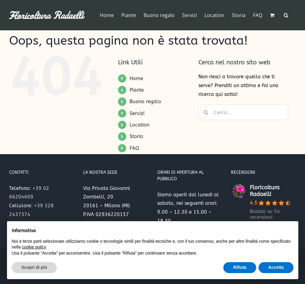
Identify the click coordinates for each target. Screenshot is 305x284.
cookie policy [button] (34, 247)
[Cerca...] (243, 112)
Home (136, 78)
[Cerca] (206, 112)
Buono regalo (145, 101)
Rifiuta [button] (239, 267)
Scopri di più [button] (34, 267)
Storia (136, 136)
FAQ (134, 148)
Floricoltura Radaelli (265, 191)
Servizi (137, 113)
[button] (286, 15)
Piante (137, 90)
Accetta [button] (276, 267)
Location (139, 125)
